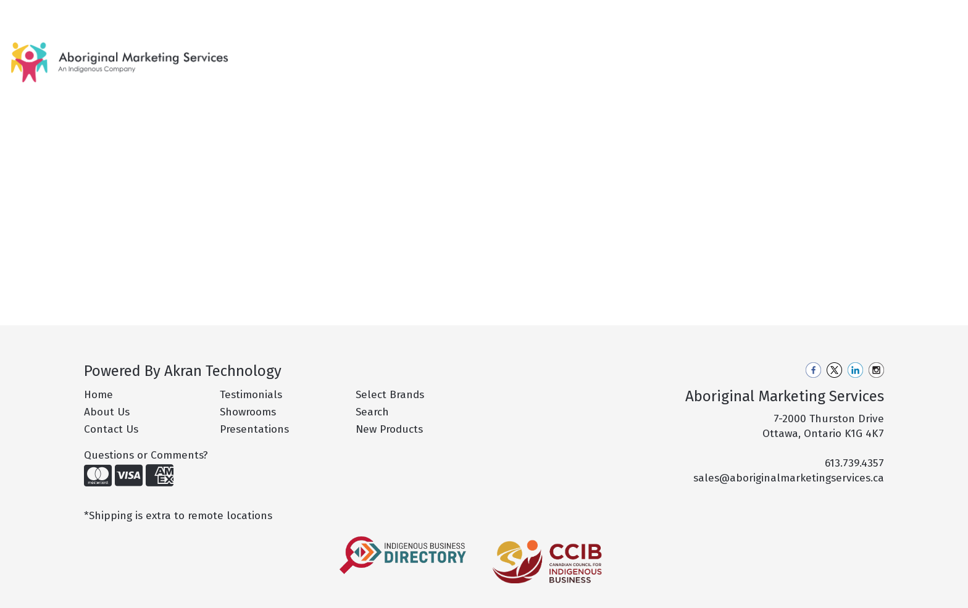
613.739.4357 (854, 463)
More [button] (855, 54)
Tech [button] (811, 54)
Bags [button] (555, 54)
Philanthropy (224, 13)
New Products (365, 54)
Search (799, 13)
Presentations (254, 429)
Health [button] (713, 54)
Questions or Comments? (146, 455)
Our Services (111, 13)
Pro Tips (167, 13)
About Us (107, 412)
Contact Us (287, 13)
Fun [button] (666, 54)
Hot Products (441, 54)
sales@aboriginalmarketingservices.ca (788, 478)
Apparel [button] (503, 54)
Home (25, 13)
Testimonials (251, 394)
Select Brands (390, 394)
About (60, 13)
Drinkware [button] (612, 54)
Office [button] (765, 54)
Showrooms (248, 412)
